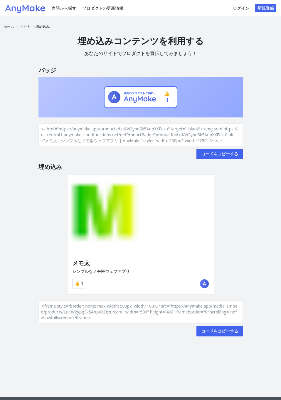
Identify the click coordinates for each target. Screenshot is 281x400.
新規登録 (266, 8)
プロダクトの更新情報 (102, 8)
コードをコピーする (219, 154)
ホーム (9, 26)
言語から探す (64, 8)
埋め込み (43, 26)
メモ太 (25, 26)
